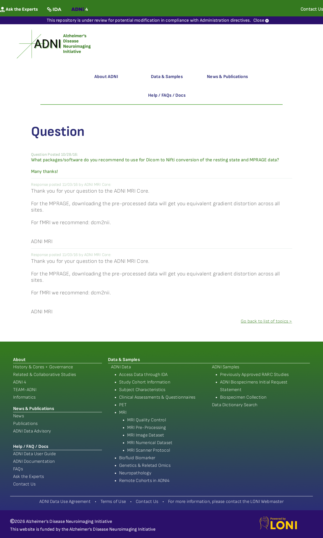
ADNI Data (121, 367)
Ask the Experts (28, 476)
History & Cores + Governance (43, 367)
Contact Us (24, 484)
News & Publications (227, 76)
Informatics (24, 397)
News (18, 416)
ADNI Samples (225, 367)
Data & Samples (167, 76)
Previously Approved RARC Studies (254, 374)
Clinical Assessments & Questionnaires (157, 397)
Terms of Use (113, 501)
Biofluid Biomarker (137, 457)
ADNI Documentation (34, 461)
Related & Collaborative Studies (44, 374)
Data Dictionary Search (234, 404)
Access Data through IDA (143, 374)
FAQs (18, 469)
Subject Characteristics (142, 389)
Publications (25, 423)
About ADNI (106, 76)
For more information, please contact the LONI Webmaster (226, 501)
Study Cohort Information (144, 382)
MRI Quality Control (146, 420)
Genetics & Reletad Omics (145, 465)
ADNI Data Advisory (32, 431)
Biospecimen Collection (243, 397)
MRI (123, 412)
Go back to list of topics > (266, 321)
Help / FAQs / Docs (166, 95)
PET (123, 404)
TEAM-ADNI (24, 389)
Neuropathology (135, 473)
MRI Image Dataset (145, 435)
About (19, 359)
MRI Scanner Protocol (148, 450)
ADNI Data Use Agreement (65, 501)
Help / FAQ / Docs (30, 446)
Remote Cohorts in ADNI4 (144, 480)
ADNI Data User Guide (34, 453)
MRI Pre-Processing (146, 427)
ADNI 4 (19, 382)
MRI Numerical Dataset (149, 442)
